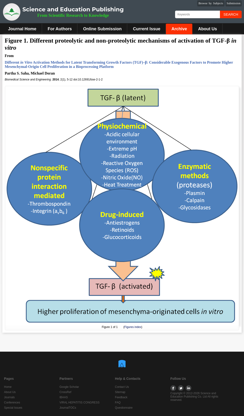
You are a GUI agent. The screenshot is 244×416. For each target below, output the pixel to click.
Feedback (121, 397)
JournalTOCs (67, 407)
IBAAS (63, 397)
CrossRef (65, 392)
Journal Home (22, 29)
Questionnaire (124, 407)
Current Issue (146, 29)
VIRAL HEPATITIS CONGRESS (79, 402)
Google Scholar (69, 387)
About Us (207, 29)
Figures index (132, 327)
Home (8, 387)
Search (230, 14)
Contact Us (122, 387)
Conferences (12, 402)
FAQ (118, 402)
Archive (179, 29)
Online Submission (102, 29)
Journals (9, 397)
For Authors (60, 29)
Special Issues (13, 407)
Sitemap (120, 392)
